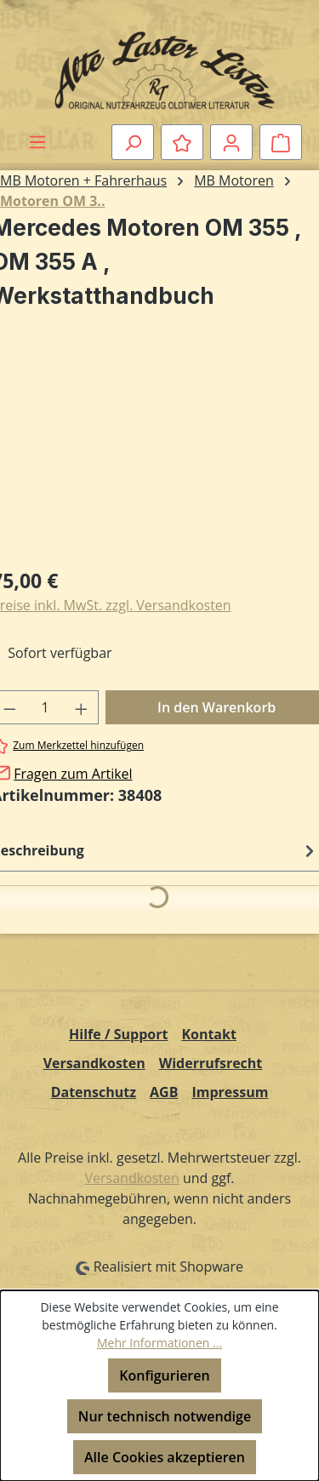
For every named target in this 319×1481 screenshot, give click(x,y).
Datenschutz (93, 1092)
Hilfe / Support (118, 1034)
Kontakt (208, 1034)
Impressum (229, 1092)
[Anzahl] (45, 707)
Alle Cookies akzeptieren (164, 1457)
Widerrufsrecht (211, 1063)
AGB (164, 1092)
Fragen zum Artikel (73, 773)
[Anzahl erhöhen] (82, 707)
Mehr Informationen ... (159, 1343)
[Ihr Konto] (231, 142)
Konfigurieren (164, 1375)
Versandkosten (94, 1063)
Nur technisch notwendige (164, 1416)
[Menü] (37, 141)
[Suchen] (132, 142)
